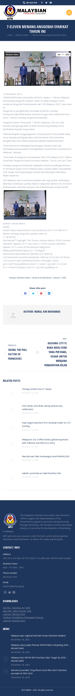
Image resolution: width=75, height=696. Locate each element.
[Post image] (11, 394)
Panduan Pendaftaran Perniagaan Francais (23, 617)
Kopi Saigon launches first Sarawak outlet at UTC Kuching (46, 424)
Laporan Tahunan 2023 (14, 614)
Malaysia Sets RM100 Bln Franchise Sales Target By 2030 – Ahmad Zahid (39, 659)
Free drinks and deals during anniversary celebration (42, 407)
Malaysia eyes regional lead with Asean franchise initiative (38, 635)
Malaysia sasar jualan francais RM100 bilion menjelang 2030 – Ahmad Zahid (40, 647)
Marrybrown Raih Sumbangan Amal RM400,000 (45, 456)
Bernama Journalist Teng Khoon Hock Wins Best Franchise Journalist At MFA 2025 (39, 672)
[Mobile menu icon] (69, 13)
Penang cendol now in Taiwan (37, 388)
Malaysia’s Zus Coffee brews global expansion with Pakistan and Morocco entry (45, 441)
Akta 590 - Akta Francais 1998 (17, 611)
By (41, 277)
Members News (12, 55)
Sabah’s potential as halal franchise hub (41, 473)
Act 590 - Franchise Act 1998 (16, 607)
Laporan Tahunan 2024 (14, 620)
